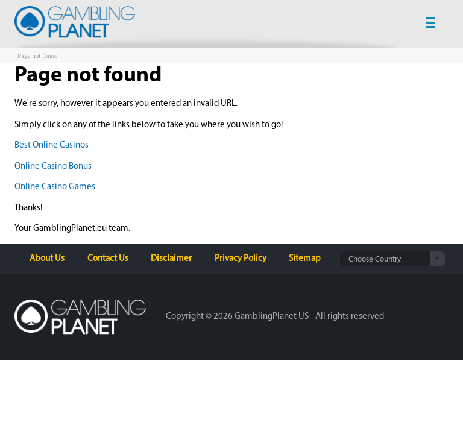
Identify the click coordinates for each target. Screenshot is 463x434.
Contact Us (107, 258)
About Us (47, 258)
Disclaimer (171, 258)
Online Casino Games (54, 187)
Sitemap (305, 258)
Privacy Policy (240, 258)
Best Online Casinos (51, 145)
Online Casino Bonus (53, 166)
